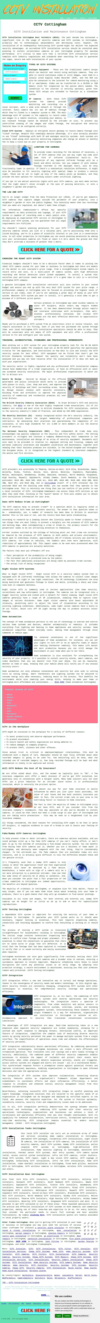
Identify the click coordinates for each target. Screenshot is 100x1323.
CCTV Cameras (22, 1254)
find (11, 1179)
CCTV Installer (18, 1249)
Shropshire (60, 1278)
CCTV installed (27, 1204)
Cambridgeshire (25, 1278)
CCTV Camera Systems (70, 1263)
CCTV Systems (79, 1265)
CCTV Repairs (61, 1257)
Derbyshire (27, 1275)
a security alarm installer (49, 1228)
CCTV (64, 228)
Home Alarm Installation (14, 1271)
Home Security (20, 1265)
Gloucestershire (44, 1275)
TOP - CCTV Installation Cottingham (20, 1283)
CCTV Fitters (39, 1254)
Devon (49, 1278)
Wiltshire (40, 1278)
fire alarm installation (81, 1239)
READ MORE (59, 682)
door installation (67, 1231)
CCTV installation (11, 497)
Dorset (79, 1275)
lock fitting (52, 1242)
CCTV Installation (45, 1249)
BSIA (20, 406)
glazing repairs (56, 1233)
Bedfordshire (8, 1278)
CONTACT (83, 18)
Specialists (37, 1303)
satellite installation (40, 1239)
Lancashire (67, 1275)
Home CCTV (58, 1252)
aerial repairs (23, 1233)
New (23, 1303)
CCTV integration (11, 981)
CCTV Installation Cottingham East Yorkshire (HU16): (31, 37)
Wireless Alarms (38, 1271)
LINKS (68, 18)
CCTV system (57, 46)
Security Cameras (35, 1268)
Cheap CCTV (18, 1268)
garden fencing (86, 1242)
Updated (28, 1303)
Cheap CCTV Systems (39, 1252)
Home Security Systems (78, 1252)
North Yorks (90, 1275)
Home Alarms (90, 1268)
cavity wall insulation (14, 1236)
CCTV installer (41, 1133)
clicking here (37, 1215)
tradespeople (44, 1244)
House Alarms (75, 1268)
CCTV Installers (14, 1303)
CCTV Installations (39, 1260)
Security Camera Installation (67, 1260)
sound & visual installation (19, 1231)
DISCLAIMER (92, 18)
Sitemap (3, 1303)
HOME (62, 18)
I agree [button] (58, 1316)
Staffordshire (75, 1278)
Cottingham (50, 483)
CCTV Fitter (64, 1249)
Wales (57, 1275)
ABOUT (75, 18)
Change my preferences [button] (80, 1316)
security (6, 1078)
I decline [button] (67, 1316)
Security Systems (21, 1257)
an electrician (51, 1236)
